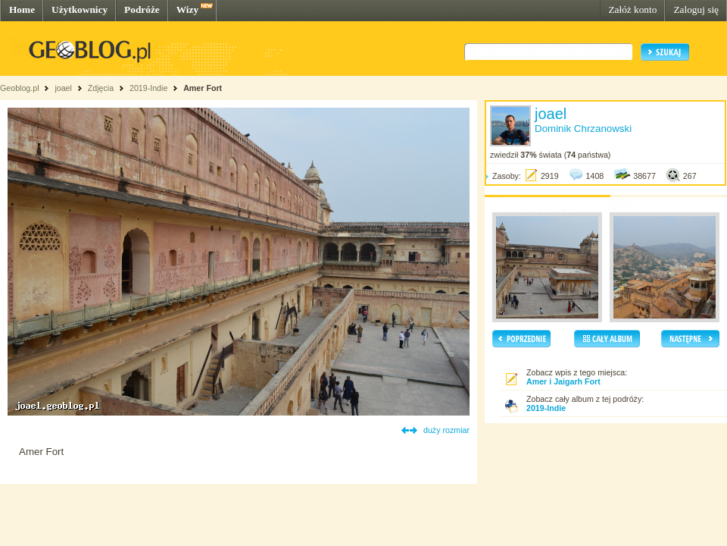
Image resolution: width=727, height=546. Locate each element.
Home (22, 9)
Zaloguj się (696, 9)
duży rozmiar (446, 430)
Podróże (142, 9)
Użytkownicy (79, 9)
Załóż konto (632, 9)
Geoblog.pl (19, 88)
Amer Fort (202, 88)
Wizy (187, 9)
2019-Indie (148, 88)
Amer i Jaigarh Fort (563, 381)
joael (63, 88)
